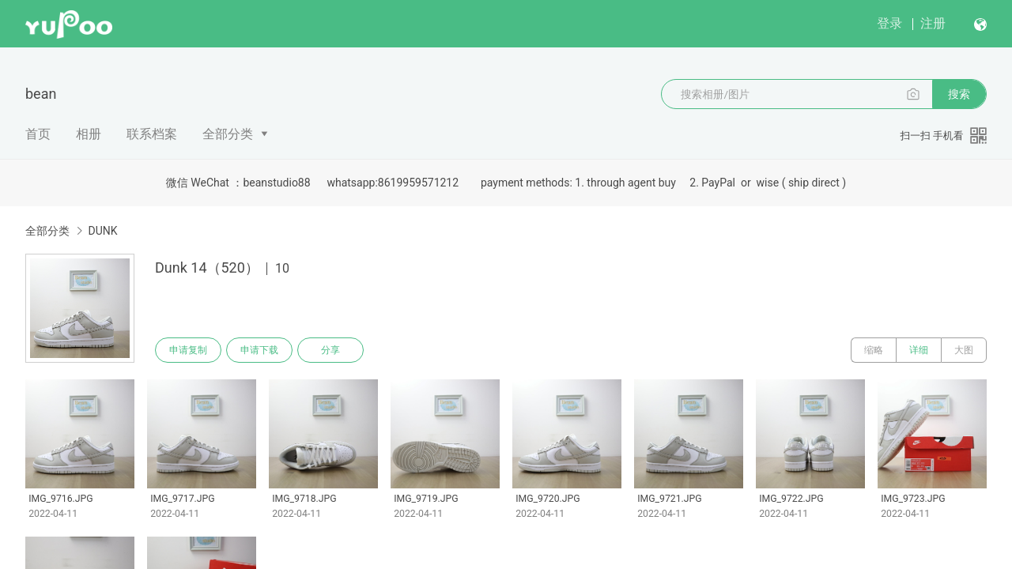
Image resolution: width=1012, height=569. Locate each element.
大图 (963, 350)
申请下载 (259, 350)
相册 (88, 133)
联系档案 (151, 133)
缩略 (873, 350)
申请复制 (188, 350)
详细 (918, 350)
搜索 (959, 94)
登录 (889, 23)
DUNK (102, 230)
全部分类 (227, 133)
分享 (330, 350)
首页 (38, 133)
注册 (933, 23)
